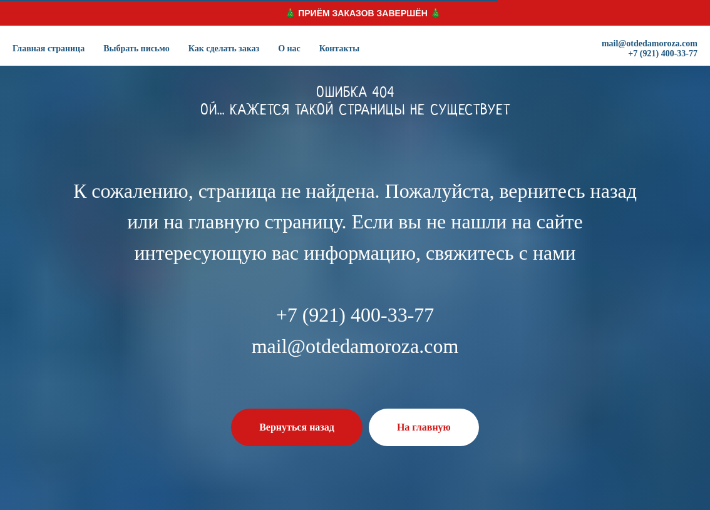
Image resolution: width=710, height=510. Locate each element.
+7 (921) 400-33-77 (662, 53)
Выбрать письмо (136, 48)
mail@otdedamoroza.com (649, 43)
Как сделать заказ (223, 48)
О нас (289, 48)
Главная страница (49, 48)
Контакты (339, 48)
